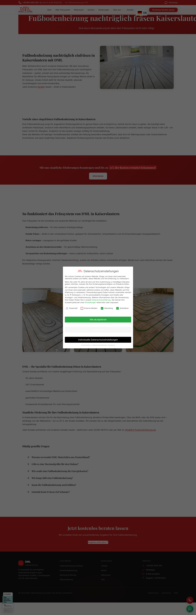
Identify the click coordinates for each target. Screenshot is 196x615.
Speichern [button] (98, 329)
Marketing (107, 308)
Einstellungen (90, 302)
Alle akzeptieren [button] (98, 319)
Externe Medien (89, 308)
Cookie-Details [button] (86, 345)
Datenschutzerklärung (101, 300)
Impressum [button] (111, 345)
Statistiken (122, 308)
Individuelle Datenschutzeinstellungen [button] (98, 339)
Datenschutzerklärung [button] (99, 345)
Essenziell (71, 308)
